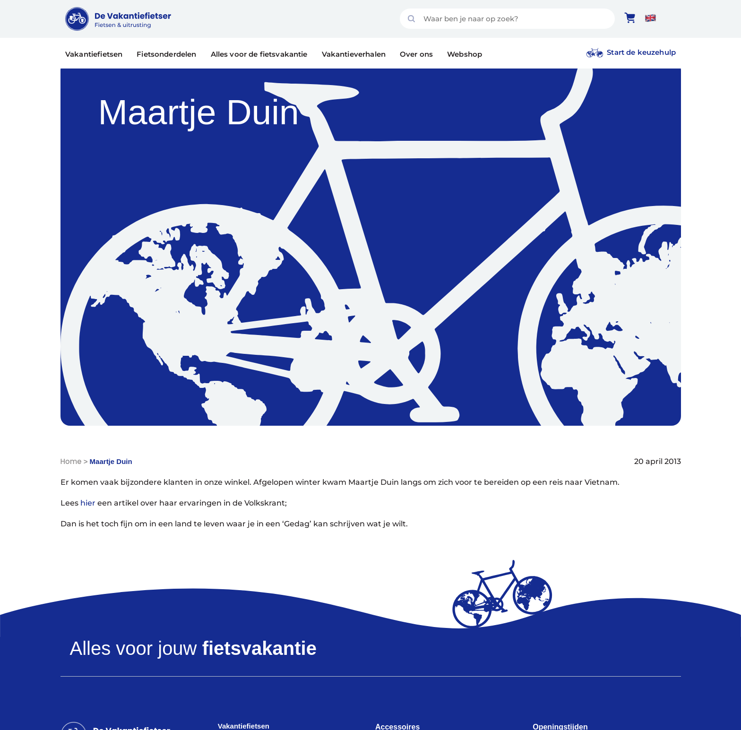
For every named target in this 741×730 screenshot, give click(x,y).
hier (87, 502)
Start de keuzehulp (641, 52)
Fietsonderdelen (166, 54)
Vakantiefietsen (93, 54)
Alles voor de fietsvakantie (259, 54)
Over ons (416, 54)
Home (71, 461)
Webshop (464, 54)
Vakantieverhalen (354, 54)
